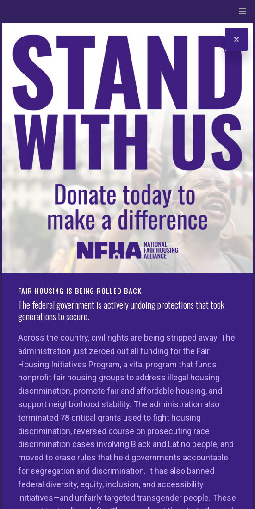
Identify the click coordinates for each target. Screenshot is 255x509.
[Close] (236, 39)
